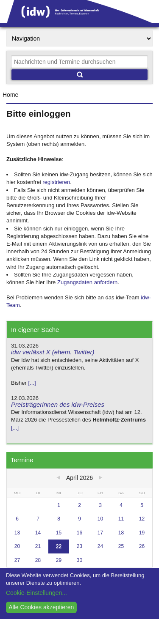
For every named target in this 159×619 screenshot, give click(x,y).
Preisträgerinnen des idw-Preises (57, 404)
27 (17, 560)
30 (79, 560)
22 (58, 546)
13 (17, 533)
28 (38, 560)
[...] (32, 383)
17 (100, 533)
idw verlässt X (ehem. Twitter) (52, 352)
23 (79, 546)
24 (100, 546)
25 (121, 546)
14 (38, 533)
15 (58, 533)
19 (142, 533)
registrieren (56, 182)
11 (121, 519)
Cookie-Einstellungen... (36, 593)
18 (121, 533)
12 (142, 519)
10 (100, 519)
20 (17, 546)
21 (38, 546)
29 (58, 560)
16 (79, 533)
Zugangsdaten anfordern (87, 282)
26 (142, 546)
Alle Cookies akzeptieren (41, 607)
